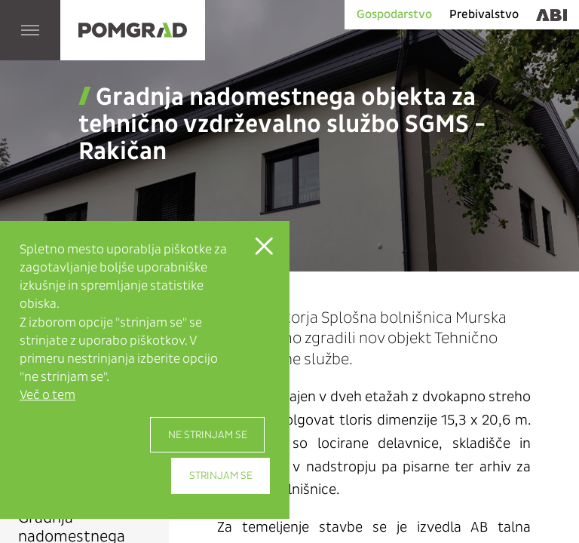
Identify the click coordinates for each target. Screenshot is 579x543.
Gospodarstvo (394, 14)
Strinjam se (221, 475)
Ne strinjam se (207, 434)
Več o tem (47, 395)
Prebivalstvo (484, 14)
